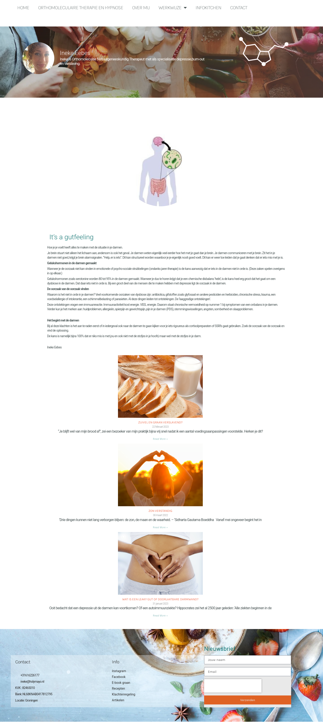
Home (23, 8)
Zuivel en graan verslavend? (160, 422)
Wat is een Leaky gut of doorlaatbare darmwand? (160, 599)
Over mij (141, 8)
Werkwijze (173, 7)
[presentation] (233, 686)
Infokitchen (208, 8)
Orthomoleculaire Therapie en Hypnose (80, 8)
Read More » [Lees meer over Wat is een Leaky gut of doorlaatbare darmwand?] (160, 615)
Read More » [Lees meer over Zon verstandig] (160, 527)
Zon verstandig (160, 511)
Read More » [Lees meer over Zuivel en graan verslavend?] (160, 439)
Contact (238, 8)
